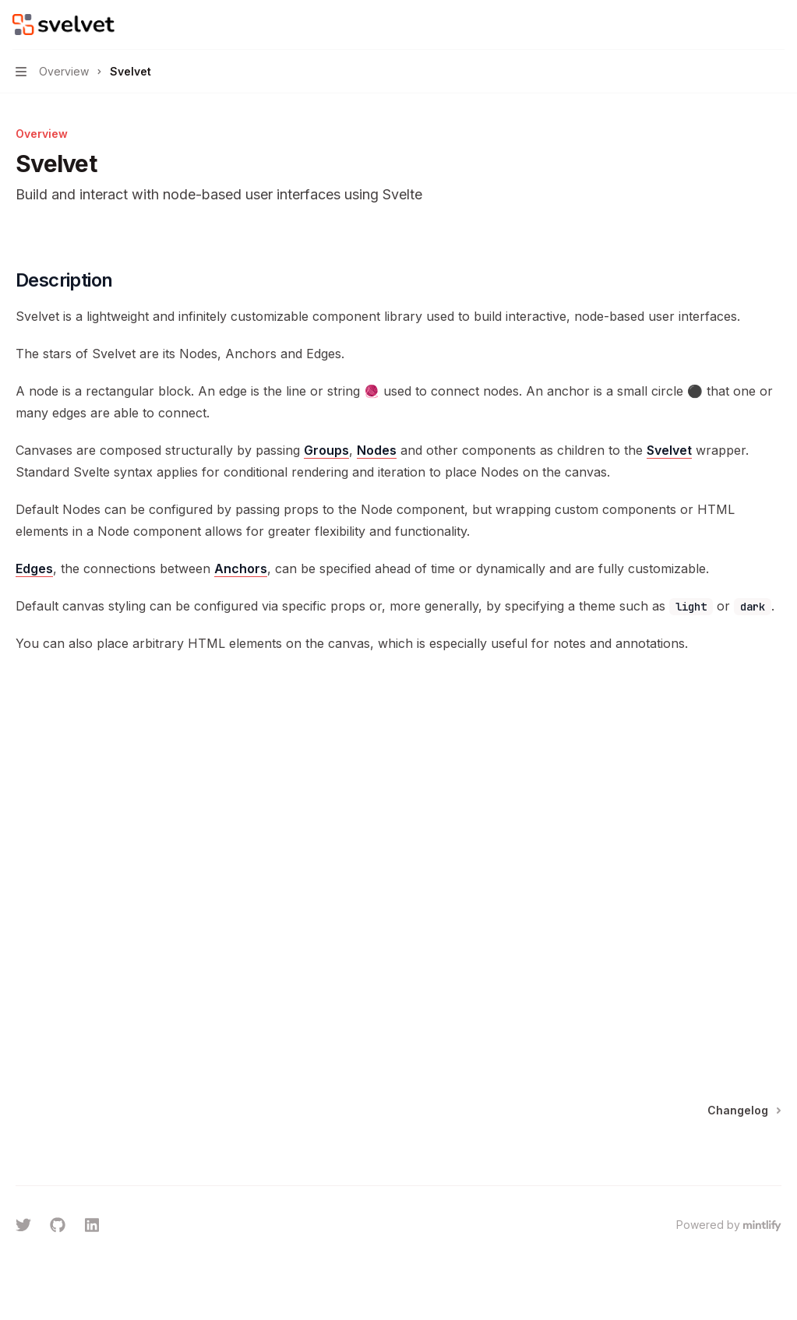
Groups (326, 450)
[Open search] (747, 24)
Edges (34, 568)
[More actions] (777, 25)
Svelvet (669, 450)
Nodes (377, 450)
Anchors (240, 568)
